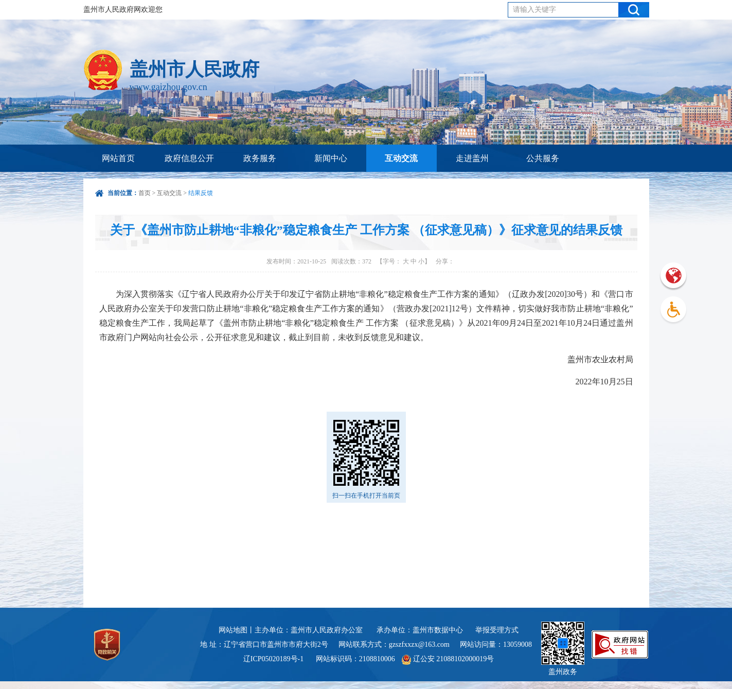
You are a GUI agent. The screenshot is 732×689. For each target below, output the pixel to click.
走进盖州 (472, 158)
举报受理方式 (497, 630)
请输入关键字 (534, 9)
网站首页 (118, 158)
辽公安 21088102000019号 (448, 659)
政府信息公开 (189, 158)
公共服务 (542, 158)
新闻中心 (330, 158)
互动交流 (401, 158)
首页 (144, 193)
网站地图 (233, 630)
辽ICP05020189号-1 (274, 659)
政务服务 (259, 158)
